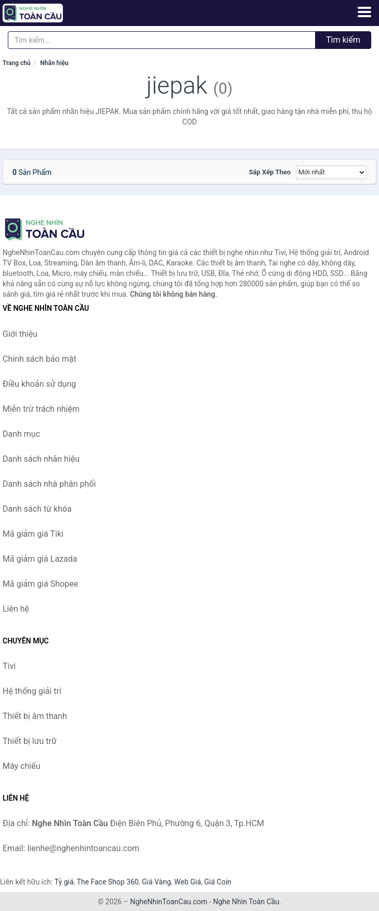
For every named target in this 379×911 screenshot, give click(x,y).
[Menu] (364, 12)
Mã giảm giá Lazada (40, 559)
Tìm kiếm (343, 40)
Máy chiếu (21, 766)
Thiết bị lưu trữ (30, 741)
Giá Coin (217, 882)
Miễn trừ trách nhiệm (41, 409)
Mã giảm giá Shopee (40, 584)
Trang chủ (17, 63)
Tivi (9, 666)
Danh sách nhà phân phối (49, 484)
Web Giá (187, 882)
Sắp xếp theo (270, 172)
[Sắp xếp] (331, 172)
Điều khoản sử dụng (39, 384)
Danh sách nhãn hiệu (41, 459)
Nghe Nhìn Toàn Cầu (246, 901)
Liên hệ (16, 609)
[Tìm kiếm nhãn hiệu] (162, 40)
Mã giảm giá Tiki (33, 534)
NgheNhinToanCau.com (168, 901)
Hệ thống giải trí (32, 691)
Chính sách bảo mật (39, 359)
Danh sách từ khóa (37, 509)
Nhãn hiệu (54, 63)
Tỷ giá (64, 882)
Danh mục (21, 434)
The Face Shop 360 (107, 882)
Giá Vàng (156, 882)
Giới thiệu (20, 334)
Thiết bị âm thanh (35, 716)
